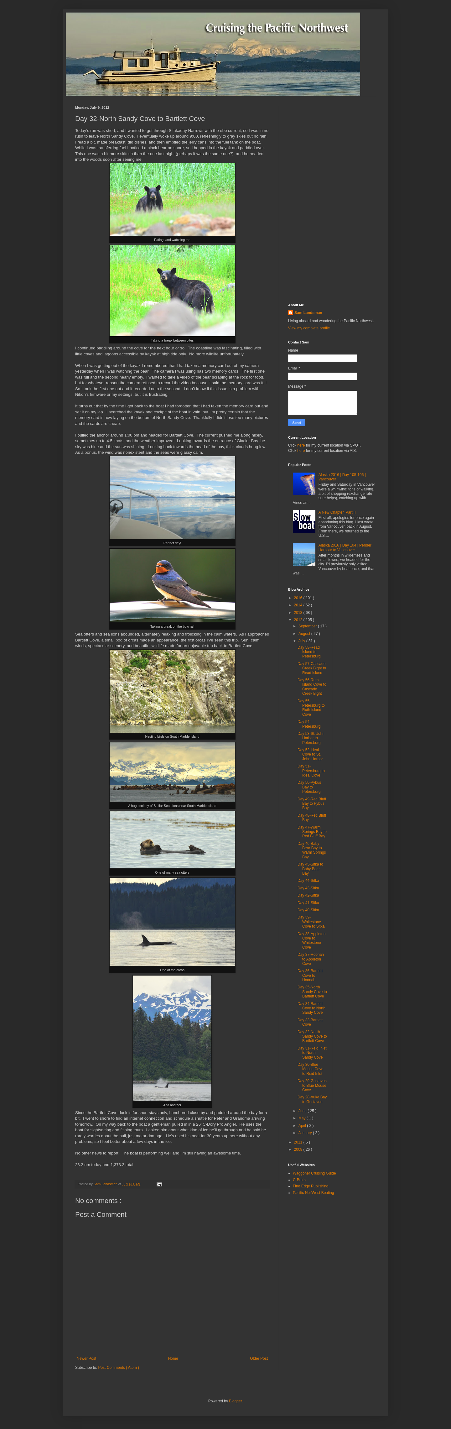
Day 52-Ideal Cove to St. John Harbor (310, 754)
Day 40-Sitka (308, 910)
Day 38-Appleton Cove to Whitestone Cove (311, 941)
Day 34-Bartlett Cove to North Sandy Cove (311, 1008)
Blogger (235, 1401)
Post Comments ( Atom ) (118, 1367)
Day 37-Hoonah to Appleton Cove (311, 959)
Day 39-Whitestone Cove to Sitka (311, 922)
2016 (298, 598)
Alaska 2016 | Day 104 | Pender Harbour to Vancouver (345, 547)
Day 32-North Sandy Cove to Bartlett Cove (312, 1036)
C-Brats (299, 1180)
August (304, 633)
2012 (298, 620)
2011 (298, 1142)
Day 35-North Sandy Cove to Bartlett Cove (312, 991)
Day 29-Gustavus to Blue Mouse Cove (312, 1085)
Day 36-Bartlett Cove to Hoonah (310, 975)
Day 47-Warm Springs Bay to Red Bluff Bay (312, 832)
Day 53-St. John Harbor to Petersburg (311, 738)
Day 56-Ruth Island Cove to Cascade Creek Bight (312, 687)
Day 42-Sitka (308, 895)
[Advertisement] (332, 200)
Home (173, 1358)
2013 (298, 612)
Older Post (259, 1358)
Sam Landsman (308, 313)
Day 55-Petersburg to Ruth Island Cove (311, 708)
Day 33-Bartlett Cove (310, 1022)
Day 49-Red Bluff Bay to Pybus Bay (312, 803)
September (308, 626)
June (303, 1111)
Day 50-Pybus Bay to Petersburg (309, 787)
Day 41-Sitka (308, 903)
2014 (298, 605)
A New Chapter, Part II (337, 512)
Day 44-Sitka (308, 880)
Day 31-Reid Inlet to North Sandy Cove (312, 1053)
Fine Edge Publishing (310, 1186)
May (302, 1118)
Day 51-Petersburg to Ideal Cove (311, 770)
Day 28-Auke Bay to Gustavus (312, 1099)
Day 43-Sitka (308, 888)
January (305, 1133)
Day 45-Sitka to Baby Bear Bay (310, 869)
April (302, 1125)
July (302, 641)
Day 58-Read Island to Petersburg (309, 652)
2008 (298, 1149)
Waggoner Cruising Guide (314, 1173)
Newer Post (86, 1358)
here (301, 445)
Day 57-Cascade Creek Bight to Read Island (312, 668)
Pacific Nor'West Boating (313, 1193)
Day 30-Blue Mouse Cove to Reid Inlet (310, 1069)
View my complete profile (309, 328)
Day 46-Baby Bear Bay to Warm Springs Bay (312, 850)
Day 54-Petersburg (309, 724)
